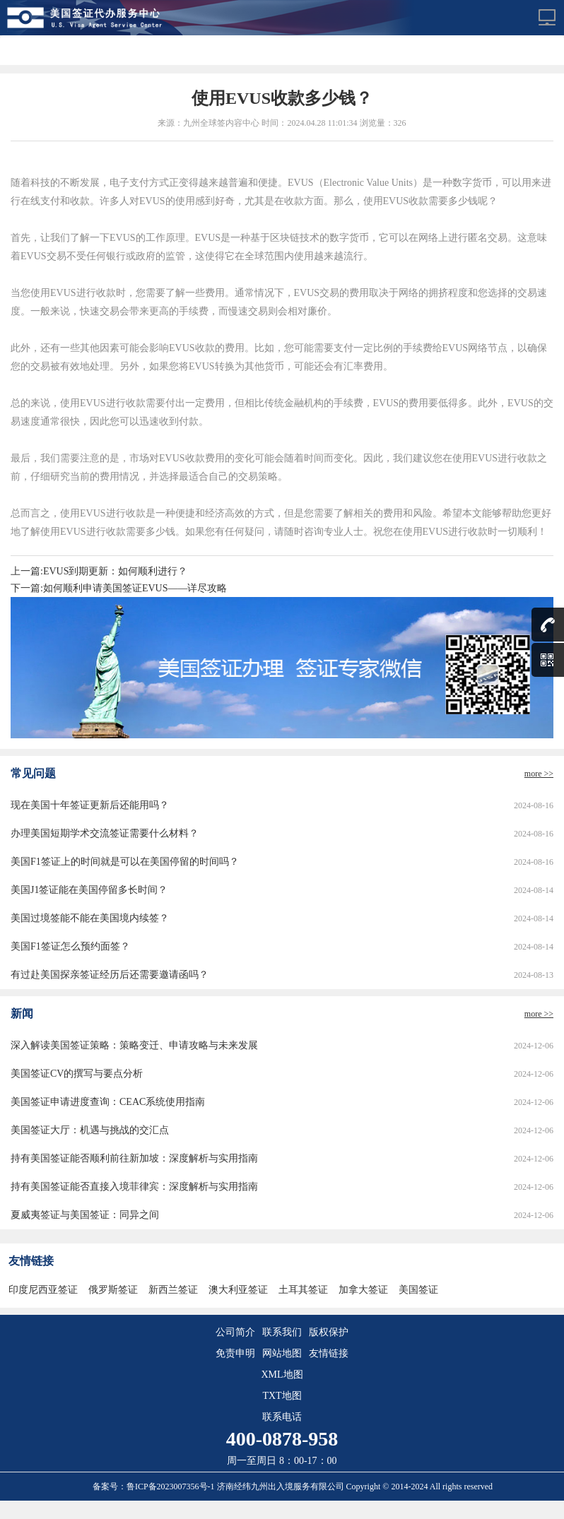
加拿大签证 (363, 1289)
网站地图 (282, 1353)
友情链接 (328, 1353)
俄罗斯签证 (113, 1289)
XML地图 (281, 1374)
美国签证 (418, 1289)
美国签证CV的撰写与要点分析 (77, 1073)
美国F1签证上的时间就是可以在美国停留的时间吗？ (125, 861)
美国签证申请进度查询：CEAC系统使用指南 (108, 1102)
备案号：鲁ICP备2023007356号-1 (155, 1486)
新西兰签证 (173, 1289)
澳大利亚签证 (238, 1289)
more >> (538, 774)
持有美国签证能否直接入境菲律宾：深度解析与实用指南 (134, 1186)
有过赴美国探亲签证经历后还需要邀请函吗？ (109, 974)
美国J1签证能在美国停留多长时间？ (89, 890)
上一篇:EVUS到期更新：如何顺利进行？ (99, 571)
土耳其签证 (303, 1289)
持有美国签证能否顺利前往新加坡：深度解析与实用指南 (134, 1158)
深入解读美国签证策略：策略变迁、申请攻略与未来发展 (134, 1045)
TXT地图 (281, 1395)
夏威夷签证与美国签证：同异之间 (85, 1215)
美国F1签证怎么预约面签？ (70, 946)
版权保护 (328, 1332)
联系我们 (282, 1332)
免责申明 (235, 1353)
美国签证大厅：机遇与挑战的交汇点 (90, 1130)
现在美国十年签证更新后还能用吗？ (90, 805)
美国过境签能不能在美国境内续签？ (90, 918)
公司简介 (235, 1332)
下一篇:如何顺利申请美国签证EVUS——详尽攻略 (119, 588)
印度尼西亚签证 (43, 1289)
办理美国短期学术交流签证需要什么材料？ (105, 833)
